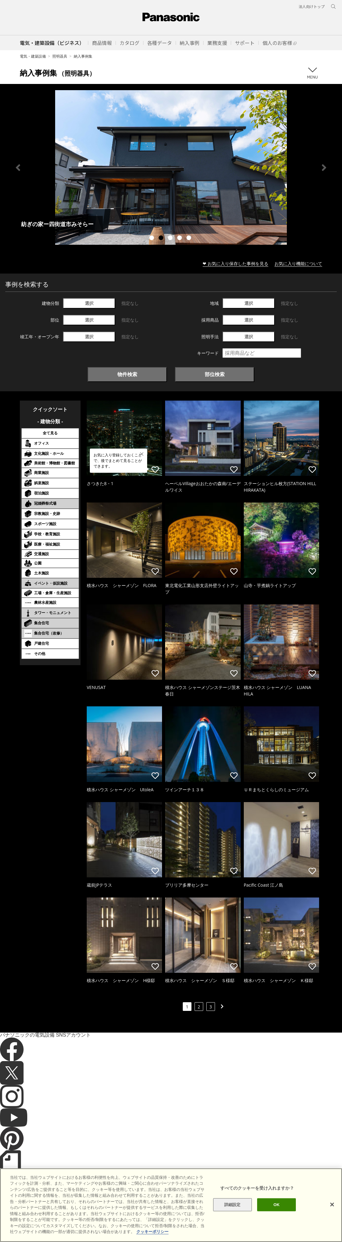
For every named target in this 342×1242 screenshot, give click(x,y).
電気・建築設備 (33, 56)
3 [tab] (171, 238)
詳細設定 (232, 1204)
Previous (18, 167)
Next (324, 167)
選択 (89, 303)
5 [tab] (189, 238)
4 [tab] (180, 238)
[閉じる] (332, 1204)
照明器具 (59, 56)
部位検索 (215, 374)
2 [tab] (162, 238)
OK (277, 1204)
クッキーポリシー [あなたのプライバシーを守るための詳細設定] (152, 1231)
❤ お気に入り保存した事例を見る (235, 263)
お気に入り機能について (298, 263)
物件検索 (127, 374)
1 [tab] (152, 238)
